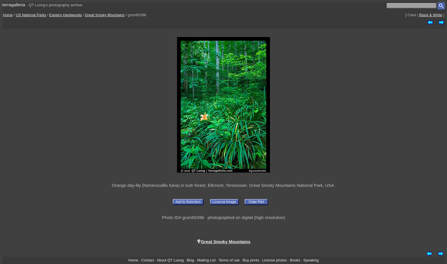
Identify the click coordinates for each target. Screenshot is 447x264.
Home (8, 15)
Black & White (430, 15)
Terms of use (229, 260)
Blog (190, 260)
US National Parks (31, 15)
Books (295, 260)
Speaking (311, 260)
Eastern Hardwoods (65, 15)
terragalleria (13, 4)
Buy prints (251, 260)
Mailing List (206, 260)
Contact (147, 260)
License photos (274, 260)
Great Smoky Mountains (105, 15)
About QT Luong (170, 260)
